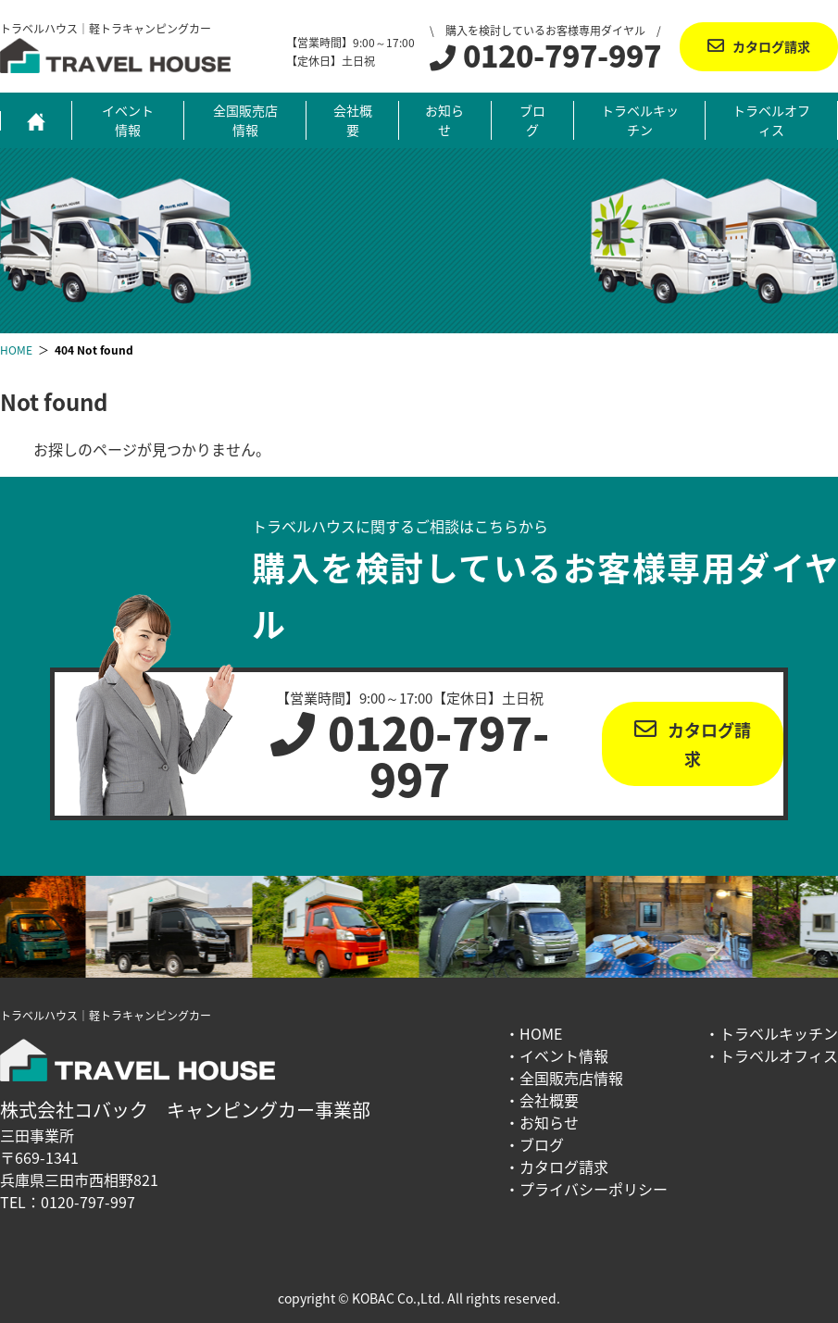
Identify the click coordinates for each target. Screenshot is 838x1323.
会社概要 (352, 120)
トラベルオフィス (771, 120)
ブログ (532, 120)
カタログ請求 (771, 46)
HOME (540, 1033)
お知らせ (444, 120)
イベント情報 (128, 120)
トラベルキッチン (640, 120)
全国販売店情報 (245, 120)
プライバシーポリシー (593, 1189)
